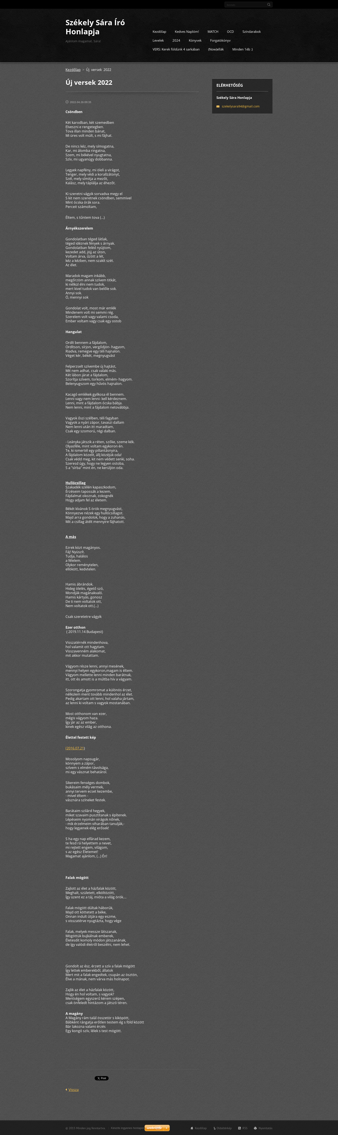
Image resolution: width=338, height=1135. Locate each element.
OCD (230, 31)
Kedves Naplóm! (187, 31)
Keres (268, 4)
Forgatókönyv (220, 40)
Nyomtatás (265, 1128)
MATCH (213, 31)
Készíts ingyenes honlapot (127, 1127)
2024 (176, 40)
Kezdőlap (159, 31)
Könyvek (195, 40)
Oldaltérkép (224, 1128)
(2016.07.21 (75, 748)
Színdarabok (252, 31)
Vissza (74, 1089)
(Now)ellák (216, 49)
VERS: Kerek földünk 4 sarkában (176, 49)
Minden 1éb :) (242, 49)
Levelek (158, 40)
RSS (245, 1128)
